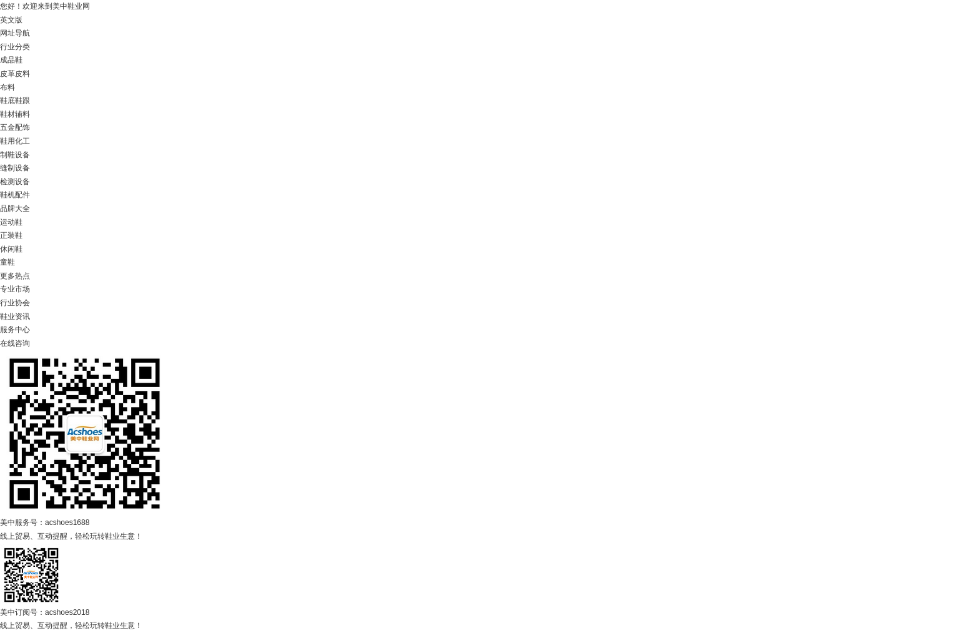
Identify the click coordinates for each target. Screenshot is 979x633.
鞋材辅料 (15, 114)
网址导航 (15, 33)
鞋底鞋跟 (15, 100)
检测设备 (15, 181)
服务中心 (15, 329)
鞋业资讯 (15, 316)
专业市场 (15, 289)
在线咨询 (15, 343)
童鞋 (7, 262)
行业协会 (15, 302)
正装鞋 (11, 235)
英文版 (11, 20)
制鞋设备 (15, 154)
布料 (7, 87)
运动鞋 (11, 222)
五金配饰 (15, 127)
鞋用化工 (15, 141)
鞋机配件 (15, 194)
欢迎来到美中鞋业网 (56, 6)
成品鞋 (11, 60)
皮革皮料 (15, 73)
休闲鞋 (11, 249)
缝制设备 (15, 168)
